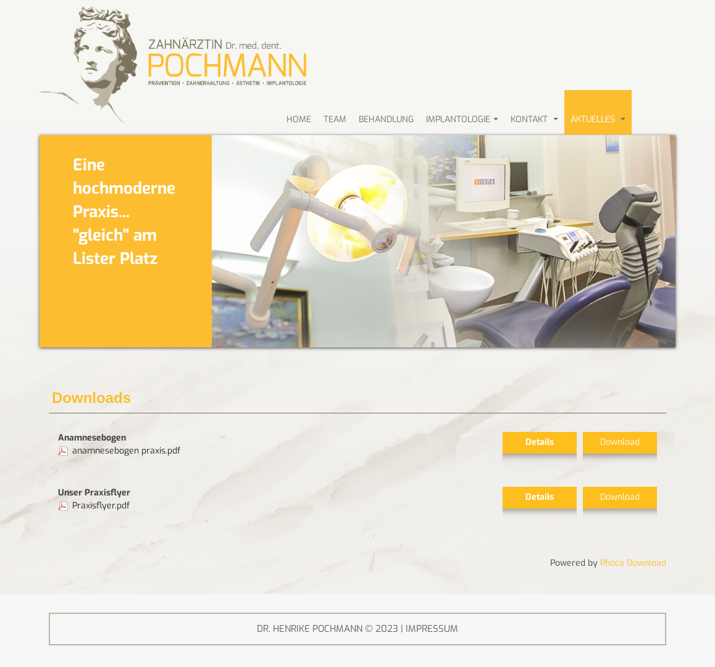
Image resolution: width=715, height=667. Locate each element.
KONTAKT (534, 119)
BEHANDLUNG (386, 119)
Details (539, 442)
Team (335, 119)
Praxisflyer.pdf (101, 506)
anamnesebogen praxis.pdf (126, 451)
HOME (298, 119)
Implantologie (462, 119)
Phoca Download (633, 563)
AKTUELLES (598, 119)
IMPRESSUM (432, 629)
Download (620, 442)
